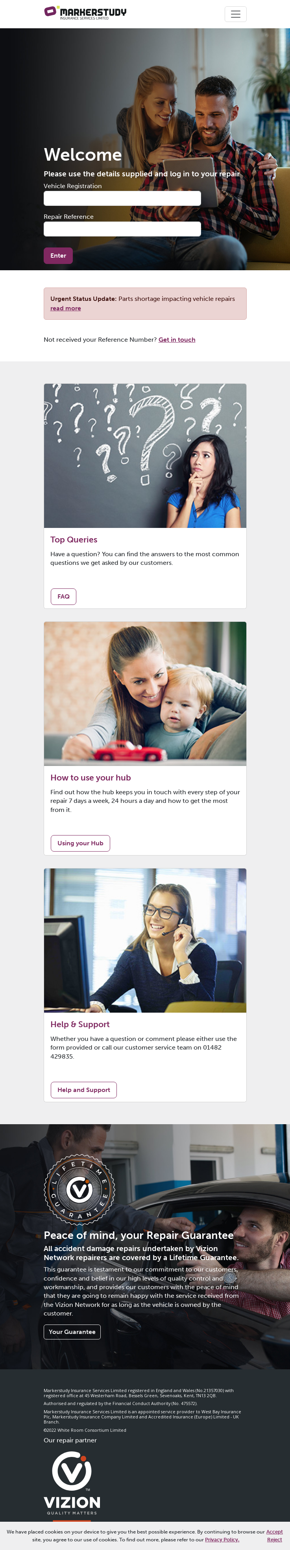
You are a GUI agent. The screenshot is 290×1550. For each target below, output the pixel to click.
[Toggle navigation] (236, 14)
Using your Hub (80, 843)
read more (65, 308)
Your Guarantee (72, 1332)
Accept (274, 1531)
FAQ (63, 596)
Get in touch (177, 339)
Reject (274, 1539)
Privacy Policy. (222, 1539)
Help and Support (83, 1090)
